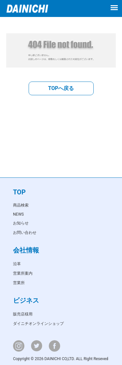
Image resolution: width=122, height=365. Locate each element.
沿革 (17, 264)
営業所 (19, 283)
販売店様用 (23, 314)
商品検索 (21, 205)
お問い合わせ (24, 232)
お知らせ (21, 223)
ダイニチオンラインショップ (38, 323)
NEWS (18, 214)
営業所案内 (23, 273)
